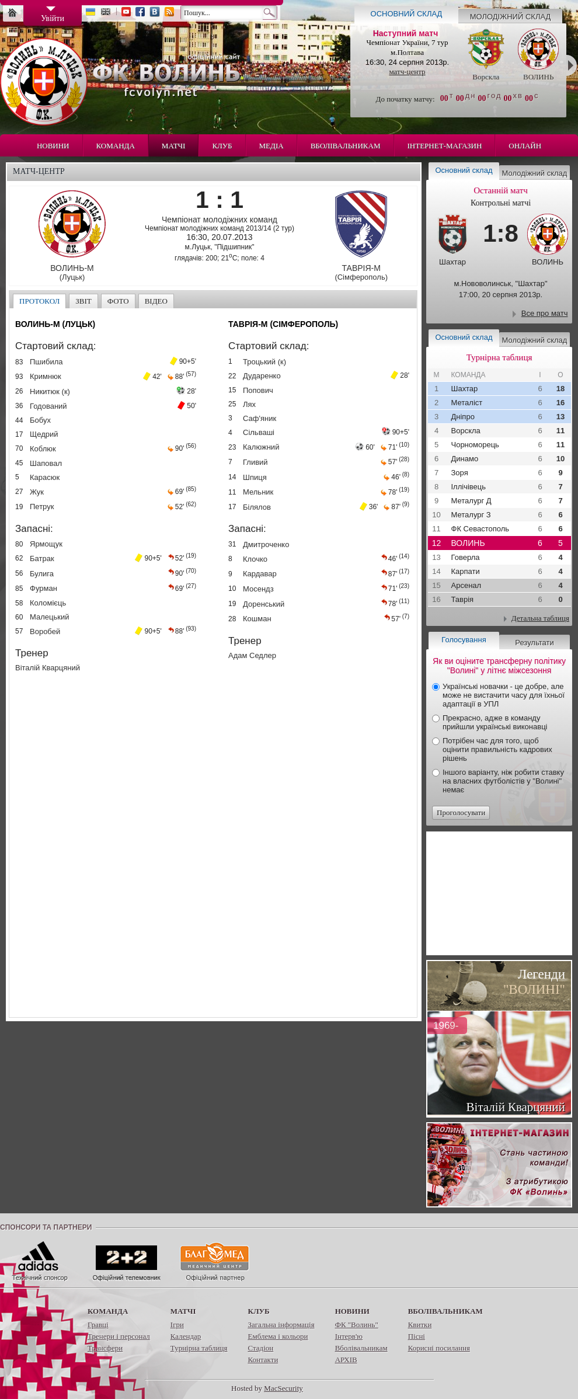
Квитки (420, 1324)
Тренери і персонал (119, 1336)
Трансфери (105, 1348)
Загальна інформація (281, 1324)
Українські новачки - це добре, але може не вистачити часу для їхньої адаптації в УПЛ (504, 695)
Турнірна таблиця (199, 1348)
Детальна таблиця (540, 618)
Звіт (83, 301)
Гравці (98, 1324)
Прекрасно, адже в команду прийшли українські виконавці (495, 722)
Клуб (222, 145)
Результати (534, 642)
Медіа (271, 145)
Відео (156, 301)
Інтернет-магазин (445, 145)
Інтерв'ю (349, 1336)
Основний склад (407, 13)
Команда (115, 145)
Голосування (463, 639)
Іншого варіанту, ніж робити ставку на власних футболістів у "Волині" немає (503, 781)
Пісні (416, 1336)
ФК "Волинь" (356, 1324)
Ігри (177, 1324)
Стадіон (260, 1348)
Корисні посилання (439, 1348)
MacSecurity (283, 1388)
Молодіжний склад (510, 16)
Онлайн (525, 145)
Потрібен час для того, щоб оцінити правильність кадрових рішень (497, 749)
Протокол (39, 301)
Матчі (174, 145)
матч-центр (407, 71)
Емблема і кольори (278, 1336)
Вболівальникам (346, 145)
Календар (185, 1336)
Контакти (263, 1359)
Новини (53, 145)
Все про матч (544, 313)
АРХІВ (346, 1359)
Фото (118, 301)
